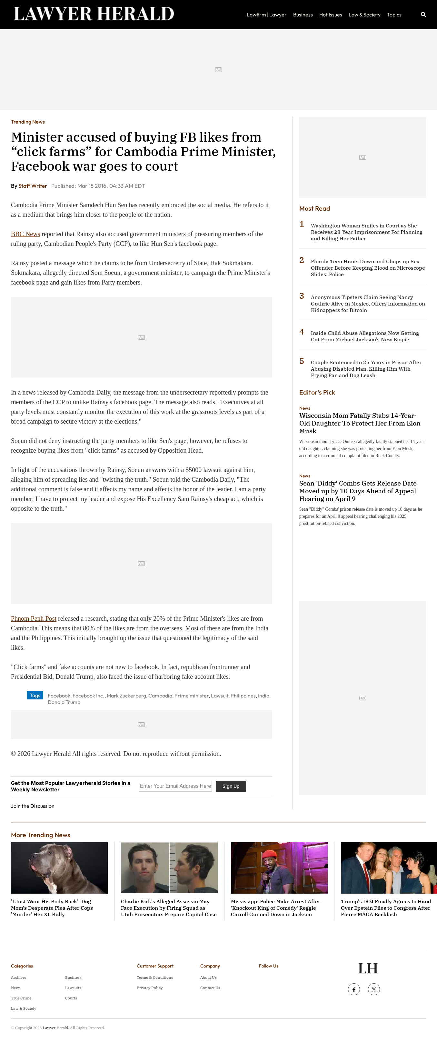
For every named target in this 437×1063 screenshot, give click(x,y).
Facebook (59, 695)
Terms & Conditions (155, 977)
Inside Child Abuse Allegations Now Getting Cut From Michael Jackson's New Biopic (365, 336)
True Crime (21, 998)
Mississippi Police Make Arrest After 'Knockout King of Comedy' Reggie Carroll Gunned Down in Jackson (275, 908)
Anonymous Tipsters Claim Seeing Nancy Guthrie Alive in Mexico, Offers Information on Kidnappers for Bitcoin (368, 303)
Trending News (28, 121)
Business (303, 14)
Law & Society (365, 14)
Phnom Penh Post (33, 618)
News (304, 408)
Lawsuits (73, 987)
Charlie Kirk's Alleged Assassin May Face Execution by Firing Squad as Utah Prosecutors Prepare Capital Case (169, 908)
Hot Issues (330, 14)
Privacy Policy (150, 987)
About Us (208, 977)
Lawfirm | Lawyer (267, 14)
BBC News (25, 233)
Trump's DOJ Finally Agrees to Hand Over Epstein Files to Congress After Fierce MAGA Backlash (386, 908)
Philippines (243, 695)
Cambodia (160, 695)
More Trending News (40, 835)
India (263, 695)
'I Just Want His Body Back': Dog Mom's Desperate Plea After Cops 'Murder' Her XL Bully (52, 908)
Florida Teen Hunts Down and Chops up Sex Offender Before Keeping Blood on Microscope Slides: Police (368, 267)
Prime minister (191, 695)
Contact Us (210, 987)
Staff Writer (33, 185)
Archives (18, 977)
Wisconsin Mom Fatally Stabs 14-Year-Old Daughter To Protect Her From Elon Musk (360, 423)
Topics (394, 14)
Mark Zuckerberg (126, 695)
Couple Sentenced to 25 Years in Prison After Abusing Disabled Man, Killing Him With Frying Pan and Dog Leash (366, 368)
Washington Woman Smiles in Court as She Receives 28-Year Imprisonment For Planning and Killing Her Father (366, 232)
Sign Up (231, 786)
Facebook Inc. (88, 695)
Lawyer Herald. (56, 1027)
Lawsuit (219, 695)
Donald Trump (64, 702)
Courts (71, 998)
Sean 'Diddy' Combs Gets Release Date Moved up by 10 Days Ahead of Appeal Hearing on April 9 (358, 491)
